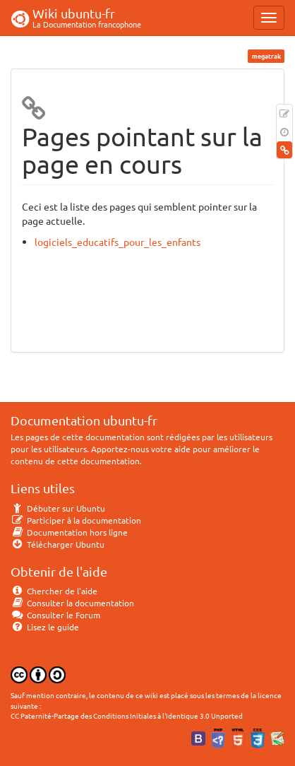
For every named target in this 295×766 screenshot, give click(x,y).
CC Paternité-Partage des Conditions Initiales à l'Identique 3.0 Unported (127, 715)
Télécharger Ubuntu (57, 544)
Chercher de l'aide (54, 590)
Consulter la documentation (72, 602)
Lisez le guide (45, 626)
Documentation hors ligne (69, 532)
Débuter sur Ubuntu (58, 508)
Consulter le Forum (55, 614)
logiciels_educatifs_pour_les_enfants (117, 241)
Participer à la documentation (76, 520)
